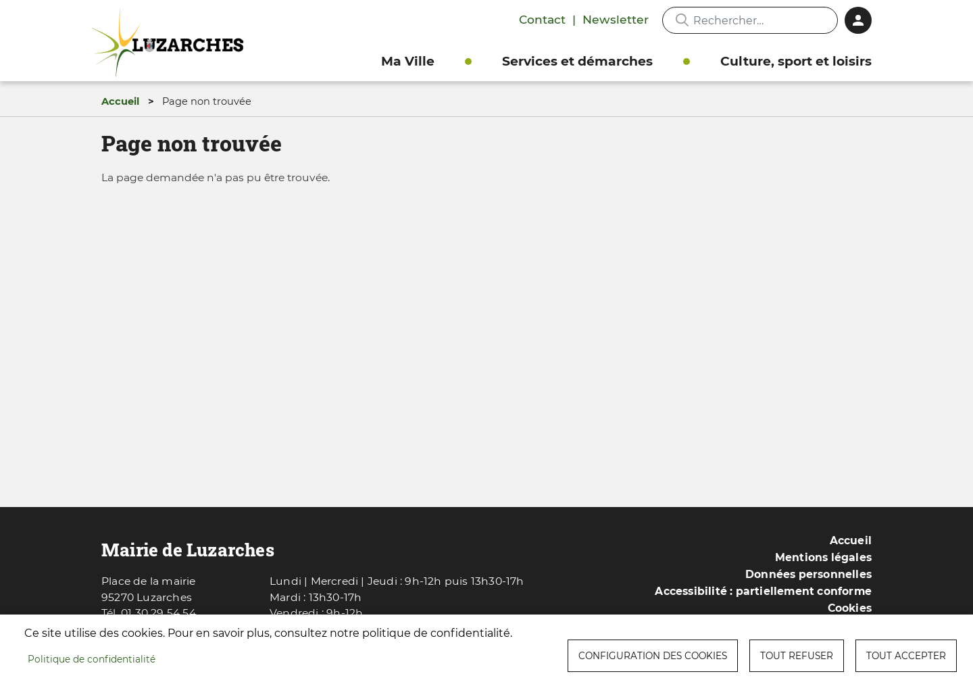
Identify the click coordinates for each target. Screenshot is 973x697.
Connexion (858, 20)
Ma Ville (407, 61)
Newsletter (615, 19)
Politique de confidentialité (91, 659)
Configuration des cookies (652, 655)
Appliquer (682, 20)
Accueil (120, 101)
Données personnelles (808, 574)
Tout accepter (906, 655)
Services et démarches (577, 61)
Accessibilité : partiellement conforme (763, 591)
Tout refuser (796, 655)
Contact (542, 19)
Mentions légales (823, 557)
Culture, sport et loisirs (796, 61)
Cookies (850, 608)
